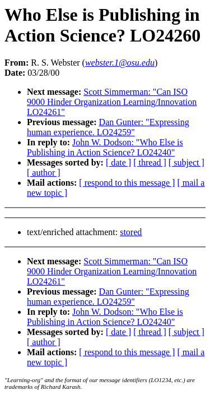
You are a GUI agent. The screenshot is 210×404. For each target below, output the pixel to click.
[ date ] (118, 162)
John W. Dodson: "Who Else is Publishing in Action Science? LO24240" (105, 147)
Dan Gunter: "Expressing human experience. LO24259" (108, 127)
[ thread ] (149, 162)
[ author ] (43, 172)
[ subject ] (186, 162)
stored (131, 232)
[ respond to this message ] (127, 182)
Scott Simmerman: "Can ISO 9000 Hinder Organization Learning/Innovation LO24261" (112, 102)
